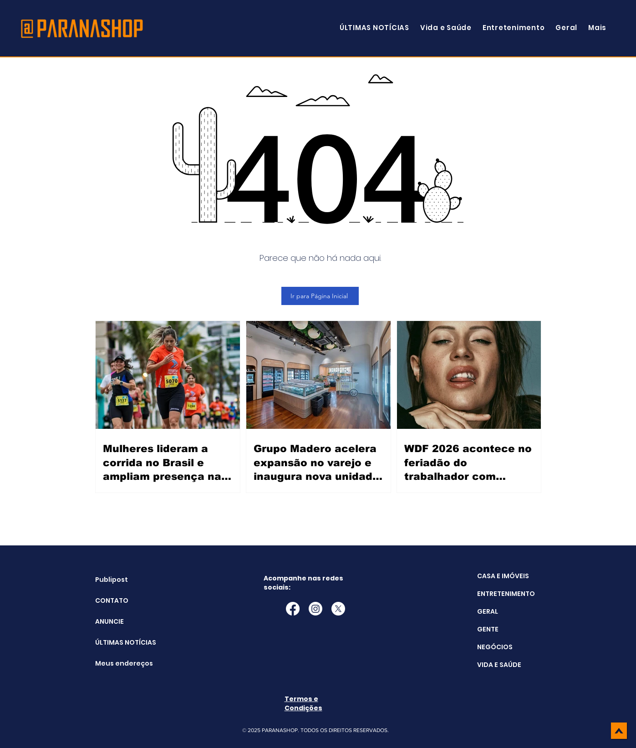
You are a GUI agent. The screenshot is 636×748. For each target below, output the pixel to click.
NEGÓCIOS (495, 646)
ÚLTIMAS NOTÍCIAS (118, 642)
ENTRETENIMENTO (506, 593)
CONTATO (111, 600)
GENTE (488, 629)
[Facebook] (293, 609)
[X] (338, 609)
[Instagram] (315, 609)
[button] (597, 27)
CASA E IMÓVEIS (503, 575)
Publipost (111, 579)
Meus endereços (118, 663)
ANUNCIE (109, 621)
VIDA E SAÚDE (499, 664)
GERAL (487, 611)
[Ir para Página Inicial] (320, 296)
